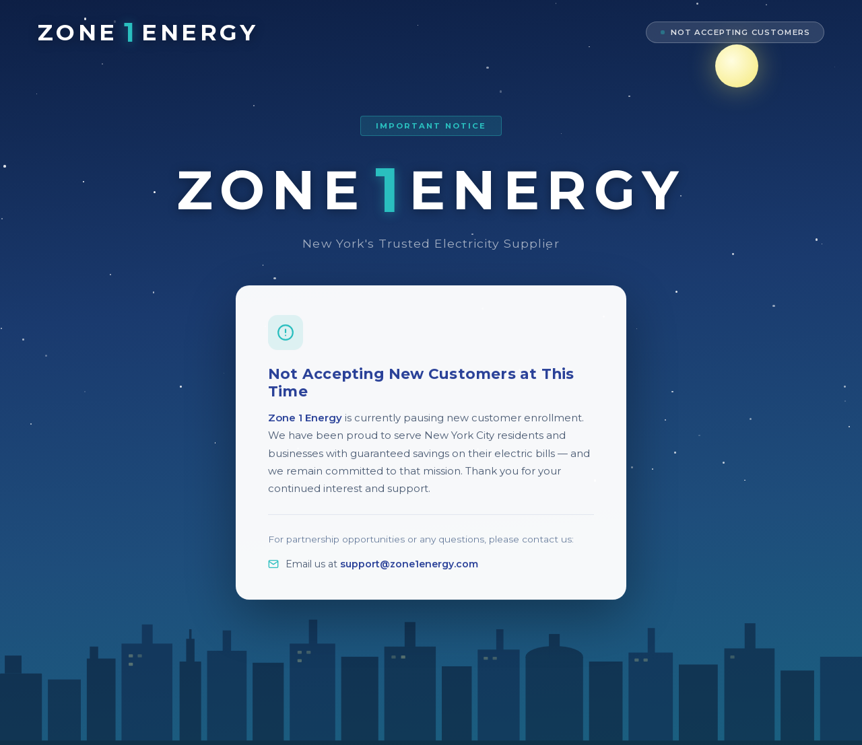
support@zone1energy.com (409, 573)
